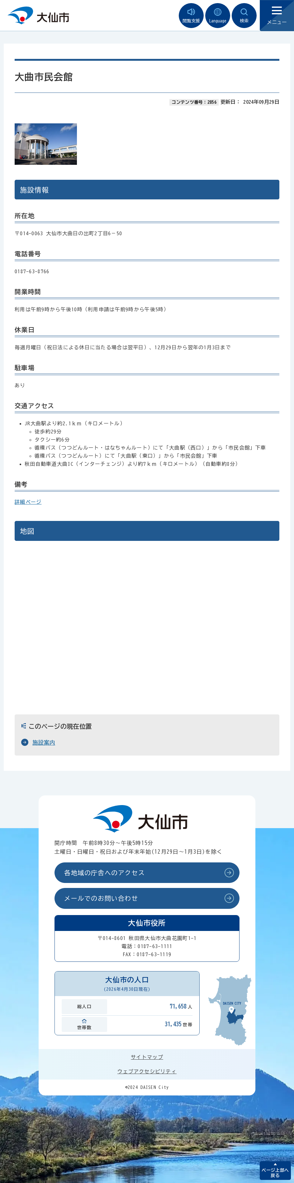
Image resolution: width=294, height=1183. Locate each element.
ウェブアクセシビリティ (147, 1071)
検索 (244, 15)
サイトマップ (147, 1057)
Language (218, 15)
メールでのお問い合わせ (101, 898)
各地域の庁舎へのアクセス (104, 873)
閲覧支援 (191, 15)
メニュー (277, 16)
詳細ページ (28, 501)
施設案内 (43, 742)
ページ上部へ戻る (275, 1173)
